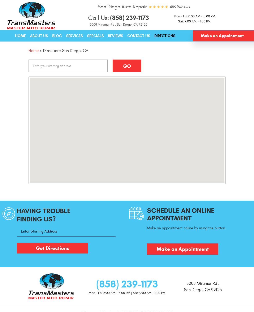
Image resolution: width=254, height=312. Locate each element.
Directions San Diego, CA (65, 50)
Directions (164, 36)
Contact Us (138, 36)
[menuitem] (20, 36)
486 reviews (180, 7)
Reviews (115, 36)
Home (20, 36)
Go (127, 66)
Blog (57, 36)
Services (74, 36)
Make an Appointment (222, 35)
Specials (95, 36)
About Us (39, 36)
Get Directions (52, 248)
